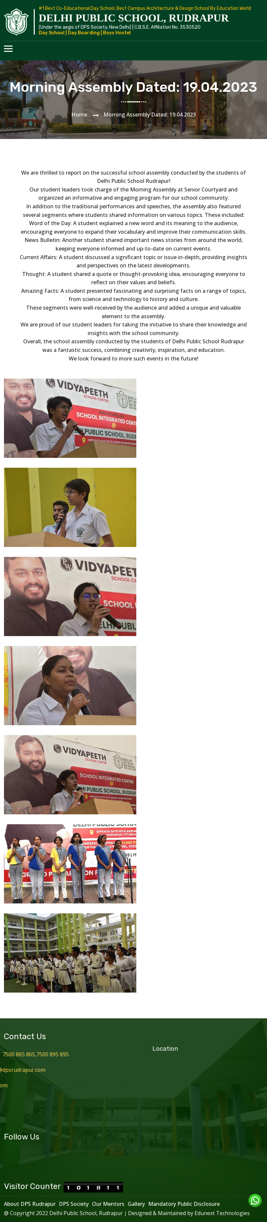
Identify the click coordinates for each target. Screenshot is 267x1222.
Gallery (136, 1203)
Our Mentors (108, 1203)
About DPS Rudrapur (30, 1203)
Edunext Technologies (222, 1213)
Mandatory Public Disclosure (184, 1203)
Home (79, 114)
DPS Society (74, 1203)
